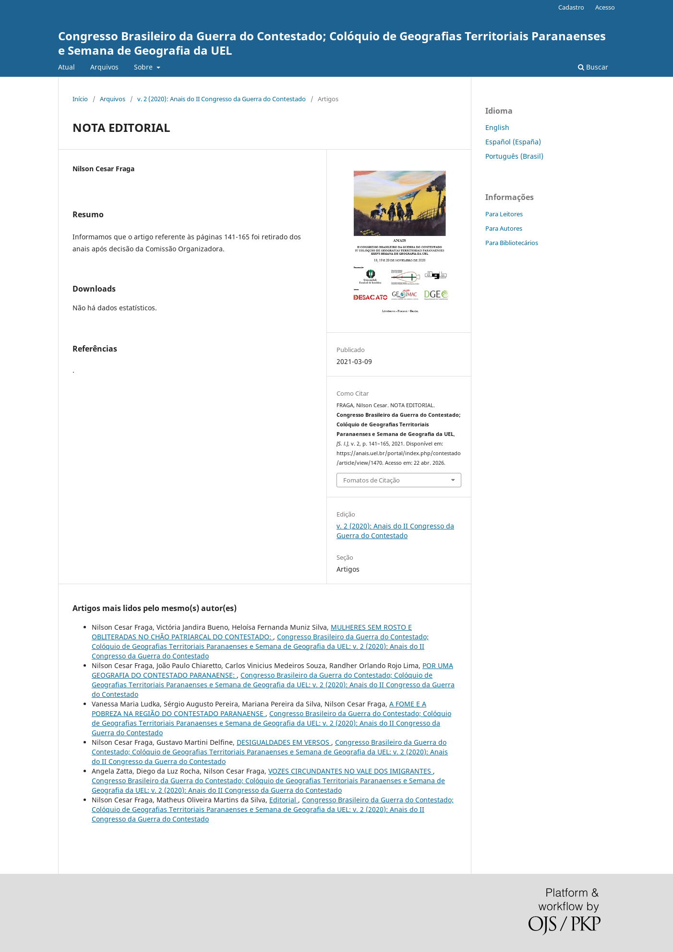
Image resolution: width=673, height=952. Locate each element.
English (497, 127)
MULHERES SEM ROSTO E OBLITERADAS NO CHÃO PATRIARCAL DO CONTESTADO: (252, 632)
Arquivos (104, 66)
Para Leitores (504, 214)
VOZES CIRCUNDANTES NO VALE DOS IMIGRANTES (350, 771)
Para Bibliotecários (511, 242)
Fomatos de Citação (371, 480)
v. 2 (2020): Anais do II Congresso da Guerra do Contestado (221, 98)
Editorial (283, 799)
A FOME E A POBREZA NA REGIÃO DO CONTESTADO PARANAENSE (259, 708)
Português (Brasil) (514, 156)
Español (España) (513, 141)
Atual (66, 66)
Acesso (605, 7)
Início (80, 98)
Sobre (144, 66)
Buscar (593, 66)
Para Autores (503, 228)
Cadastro (571, 7)
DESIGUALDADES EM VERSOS (284, 742)
